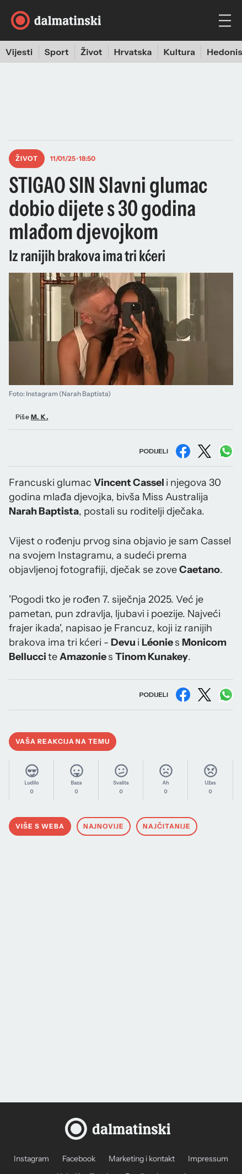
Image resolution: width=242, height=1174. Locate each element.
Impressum (208, 1159)
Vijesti (19, 51)
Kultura (180, 51)
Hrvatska (133, 51)
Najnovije (104, 826)
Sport (57, 51)
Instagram (31, 1159)
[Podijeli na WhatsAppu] (226, 451)
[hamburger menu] (225, 20)
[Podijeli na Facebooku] (183, 451)
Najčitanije (167, 826)
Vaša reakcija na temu (62, 741)
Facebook (78, 1159)
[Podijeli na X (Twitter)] (204, 451)
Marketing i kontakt (142, 1159)
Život (91, 51)
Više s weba (39, 826)
